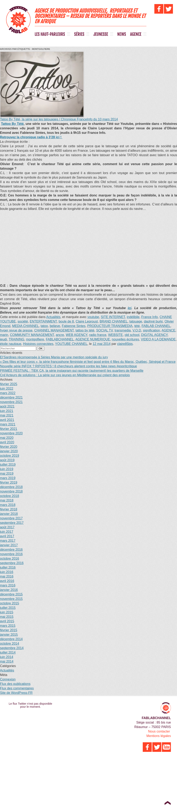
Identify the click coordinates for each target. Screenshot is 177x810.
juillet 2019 (8, 464)
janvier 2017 (9, 545)
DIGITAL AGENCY (154, 335)
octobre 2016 (9, 558)
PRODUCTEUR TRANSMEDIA (110, 326)
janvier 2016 (9, 590)
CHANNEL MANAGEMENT (54, 330)
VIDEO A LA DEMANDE (158, 339)
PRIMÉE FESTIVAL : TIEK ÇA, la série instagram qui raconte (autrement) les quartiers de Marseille (71, 370)
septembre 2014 (12, 648)
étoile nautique (10, 344)
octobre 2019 (9, 455)
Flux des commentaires (17, 688)
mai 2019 (6, 473)
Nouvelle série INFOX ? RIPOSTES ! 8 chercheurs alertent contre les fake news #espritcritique (68, 366)
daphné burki (153, 321)
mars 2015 (7, 625)
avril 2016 (7, 581)
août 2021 (7, 406)
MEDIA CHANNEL (25, 326)
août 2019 (7, 460)
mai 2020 (6, 437)
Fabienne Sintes (73, 326)
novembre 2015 (11, 599)
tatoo (44, 326)
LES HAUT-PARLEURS (50, 34)
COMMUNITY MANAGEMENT (32, 335)
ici (129, 308)
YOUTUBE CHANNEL (71, 344)
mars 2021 (7, 424)
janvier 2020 (9, 451)
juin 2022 (6, 388)
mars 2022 (7, 393)
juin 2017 (6, 531)
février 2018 (8, 509)
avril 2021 (7, 420)
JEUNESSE (100, 34)
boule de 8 (66, 321)
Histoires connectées (38, 344)
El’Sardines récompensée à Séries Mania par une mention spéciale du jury (54, 357)
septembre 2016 (12, 563)
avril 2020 (7, 442)
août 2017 (7, 527)
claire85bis (125, 344)
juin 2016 (6, 572)
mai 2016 (6, 576)
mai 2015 (6, 616)
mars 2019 (7, 478)
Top (167, 803)
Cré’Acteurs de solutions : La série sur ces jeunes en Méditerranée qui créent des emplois (65, 375)
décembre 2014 (11, 639)
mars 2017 (7, 540)
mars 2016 (7, 585)
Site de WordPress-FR (16, 692)
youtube (93, 317)
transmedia (123, 330)
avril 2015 (7, 621)
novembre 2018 (11, 491)
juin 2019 (6, 469)
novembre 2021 (11, 402)
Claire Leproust (87, 321)
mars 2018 (7, 505)
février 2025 (8, 384)
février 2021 (8, 429)
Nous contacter (159, 731)
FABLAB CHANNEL (156, 326)
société (23, 321)
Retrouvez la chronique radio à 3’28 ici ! (31, 137)
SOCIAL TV (104, 330)
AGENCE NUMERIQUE (92, 339)
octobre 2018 (9, 496)
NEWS (121, 34)
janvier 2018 (9, 514)
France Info (149, 317)
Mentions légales (158, 736)
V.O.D (137, 330)
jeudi (3, 339)
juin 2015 (6, 612)
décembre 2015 (11, 594)
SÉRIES (79, 34)
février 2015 (8, 630)
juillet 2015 (8, 607)
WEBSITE (115, 335)
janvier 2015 (9, 634)
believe (55, 326)
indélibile (133, 317)
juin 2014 (6, 657)
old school (132, 335)
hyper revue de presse (16, 330)
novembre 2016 (11, 554)
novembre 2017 (11, 518)
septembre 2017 (12, 522)
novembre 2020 (11, 433)
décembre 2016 (11, 549)
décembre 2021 (11, 397)
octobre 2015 (9, 603)
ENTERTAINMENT (43, 321)
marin (4, 335)
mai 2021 (6, 415)
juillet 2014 (8, 652)
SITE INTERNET (113, 317)
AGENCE (135, 34)
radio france (97, 335)
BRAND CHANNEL (113, 321)
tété (137, 326)
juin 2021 (6, 411)
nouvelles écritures (125, 339)
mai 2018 (6, 500)
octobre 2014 (9, 643)
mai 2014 (6, 661)
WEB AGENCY (76, 335)
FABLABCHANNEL (60, 339)
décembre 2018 (11, 487)
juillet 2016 (8, 567)
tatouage (135, 321)
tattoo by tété (84, 330)
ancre (60, 335)
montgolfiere (35, 339)
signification (151, 330)
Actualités (53, 317)
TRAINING (16, 339)
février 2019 (8, 482)
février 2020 (8, 446)
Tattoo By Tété (12, 123)
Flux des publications (15, 684)
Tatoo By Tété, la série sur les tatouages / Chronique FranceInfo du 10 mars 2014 (59, 119)
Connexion (8, 679)
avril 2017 (7, 536)
